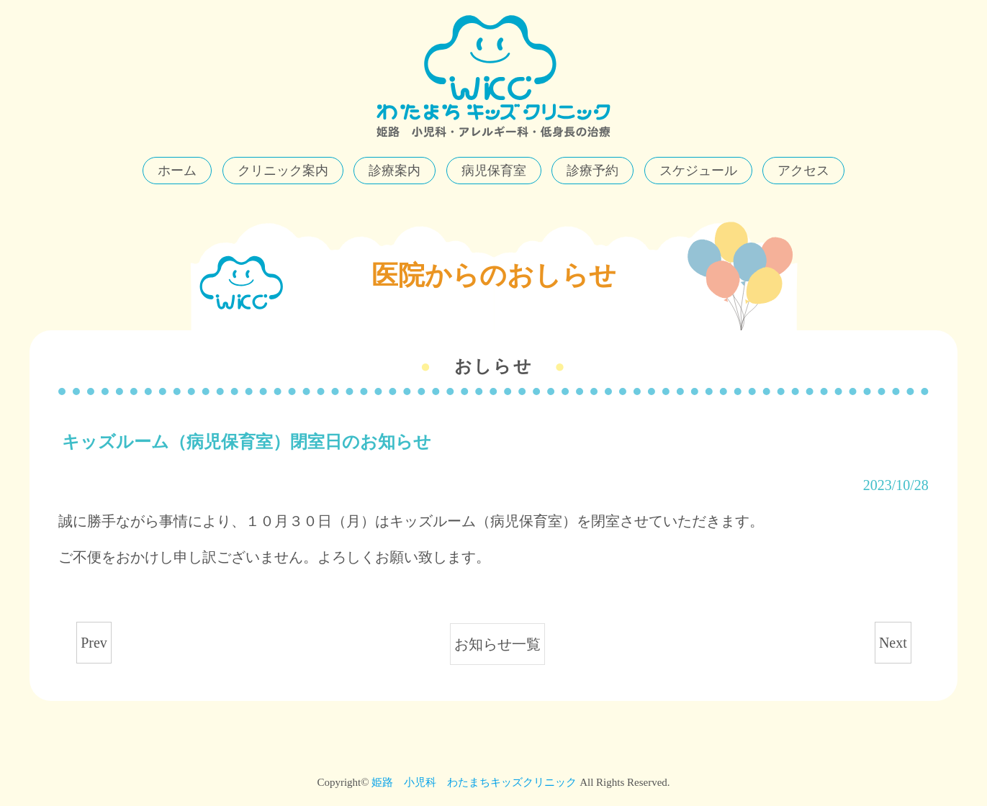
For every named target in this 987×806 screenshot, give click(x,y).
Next (893, 643)
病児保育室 (493, 170)
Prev (94, 643)
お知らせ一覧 (497, 644)
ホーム (177, 170)
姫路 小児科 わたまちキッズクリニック (474, 782)
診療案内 (394, 170)
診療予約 (592, 170)
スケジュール (698, 170)
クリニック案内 (283, 170)
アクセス (803, 170)
